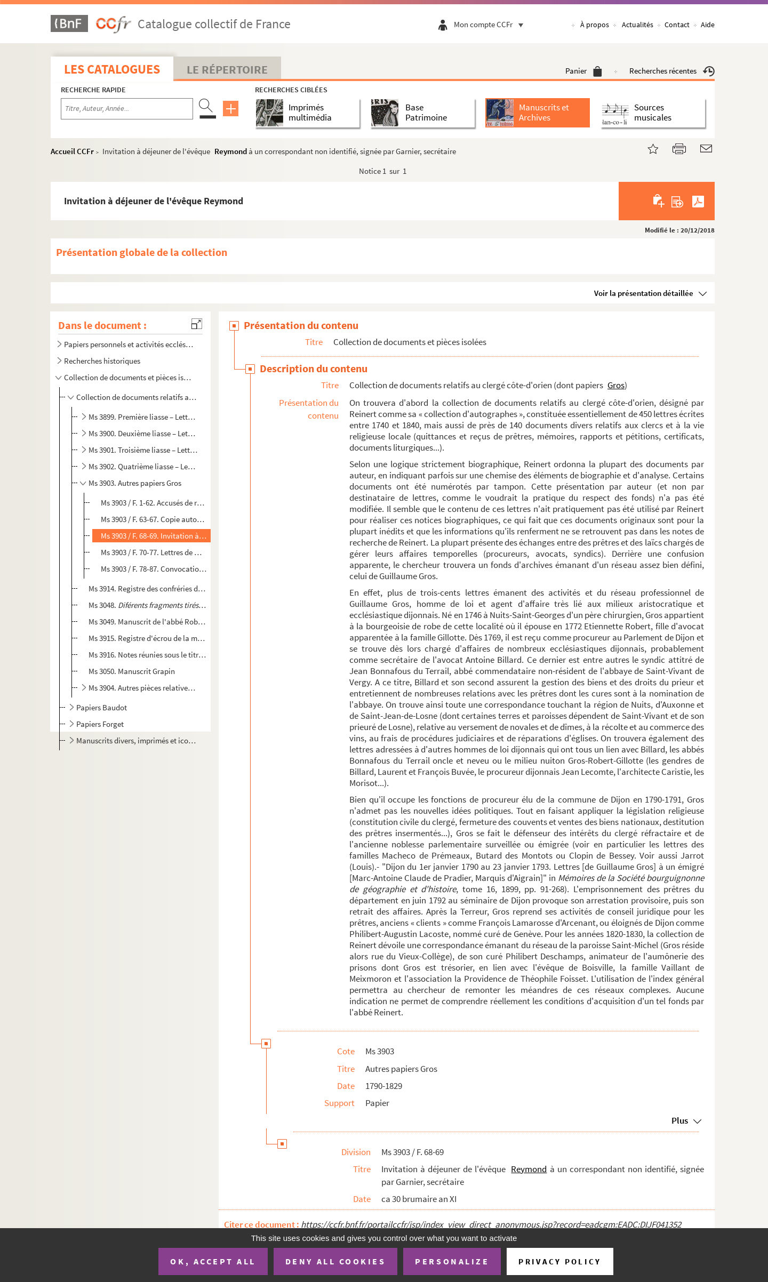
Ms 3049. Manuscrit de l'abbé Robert (147, 621)
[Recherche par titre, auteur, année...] (127, 108)
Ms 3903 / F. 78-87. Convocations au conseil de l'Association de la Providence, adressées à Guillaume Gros (154, 569)
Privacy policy (559, 1261)
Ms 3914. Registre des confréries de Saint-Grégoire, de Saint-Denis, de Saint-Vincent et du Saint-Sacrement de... (147, 588)
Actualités (637, 24)
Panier (583, 71)
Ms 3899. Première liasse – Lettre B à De (143, 417)
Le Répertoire (227, 69)
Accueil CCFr (72, 151)
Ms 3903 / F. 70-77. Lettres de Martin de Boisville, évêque (154, 552)
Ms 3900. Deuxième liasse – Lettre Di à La (143, 433)
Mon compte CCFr (491, 24)
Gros (616, 385)
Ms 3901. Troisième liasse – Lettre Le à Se (143, 450)
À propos (594, 24)
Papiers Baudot (101, 707)
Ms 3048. (147, 605)
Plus (679, 1120)
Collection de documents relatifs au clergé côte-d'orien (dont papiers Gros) (136, 397)
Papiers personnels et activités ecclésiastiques (129, 344)
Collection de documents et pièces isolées (129, 377)
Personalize (452, 1261)
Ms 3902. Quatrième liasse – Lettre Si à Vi (143, 466)
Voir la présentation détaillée (643, 293)
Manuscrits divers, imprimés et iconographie (136, 740)
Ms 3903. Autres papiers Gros (135, 483)
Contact (677, 24)
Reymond (230, 151)
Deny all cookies (335, 1261)
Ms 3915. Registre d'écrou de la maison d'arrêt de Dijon (147, 638)
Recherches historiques (102, 361)
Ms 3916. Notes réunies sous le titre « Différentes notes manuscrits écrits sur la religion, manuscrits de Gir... (147, 655)
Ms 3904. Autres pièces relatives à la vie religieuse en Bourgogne (143, 688)
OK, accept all (212, 1261)
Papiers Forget (100, 724)
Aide (708, 24)
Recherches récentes (672, 71)
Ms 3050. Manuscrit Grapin (132, 671)
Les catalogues (112, 69)
